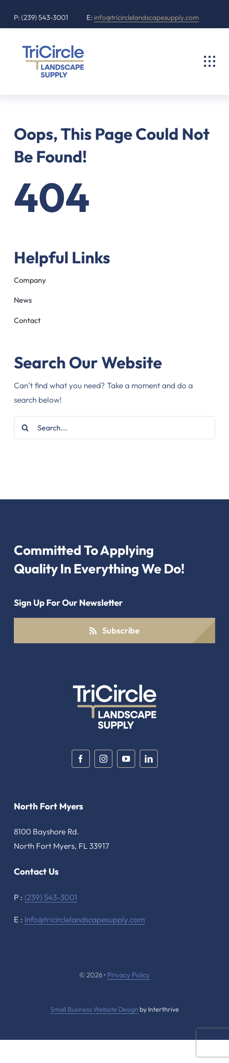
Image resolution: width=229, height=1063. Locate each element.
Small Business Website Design (94, 1009)
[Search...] (114, 427)
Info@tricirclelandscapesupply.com (85, 919)
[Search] (25, 427)
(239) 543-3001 (51, 897)
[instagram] (103, 759)
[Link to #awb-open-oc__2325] (209, 61)
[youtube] (126, 759)
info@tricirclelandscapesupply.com (146, 17)
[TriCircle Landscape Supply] (53, 46)
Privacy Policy (128, 974)
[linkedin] (149, 759)
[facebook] (81, 759)
